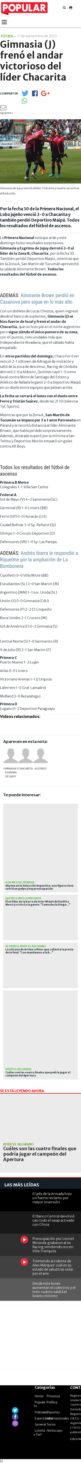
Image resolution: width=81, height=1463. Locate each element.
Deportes (53, 1412)
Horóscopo (54, 1431)
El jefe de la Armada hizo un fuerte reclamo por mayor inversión (52, 1198)
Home (39, 1396)
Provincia (53, 1396)
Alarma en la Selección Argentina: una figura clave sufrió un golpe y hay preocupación (39, 887)
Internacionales (58, 1418)
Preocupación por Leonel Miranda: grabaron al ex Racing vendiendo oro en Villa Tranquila (53, 1244)
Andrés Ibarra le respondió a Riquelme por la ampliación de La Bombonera (39, 559)
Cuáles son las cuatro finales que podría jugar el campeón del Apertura (37, 1074)
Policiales (41, 1412)
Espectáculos (44, 1418)
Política (52, 1402)
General (40, 1424)
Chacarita (25, 768)
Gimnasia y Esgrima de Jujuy (10, 772)
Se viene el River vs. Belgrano (25, 946)
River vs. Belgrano (18, 1069)
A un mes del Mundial (20, 882)
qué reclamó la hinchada (23, 898)
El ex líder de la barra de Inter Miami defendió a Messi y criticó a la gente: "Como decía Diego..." (37, 903)
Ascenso (41, 768)
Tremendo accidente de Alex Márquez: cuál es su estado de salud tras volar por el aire (52, 1267)
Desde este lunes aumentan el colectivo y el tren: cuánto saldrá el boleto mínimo (54, 1289)
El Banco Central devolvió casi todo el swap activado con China (53, 1220)
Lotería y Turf (39, 1432)
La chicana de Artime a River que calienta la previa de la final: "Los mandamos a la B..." (39, 951)
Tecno (51, 1424)
